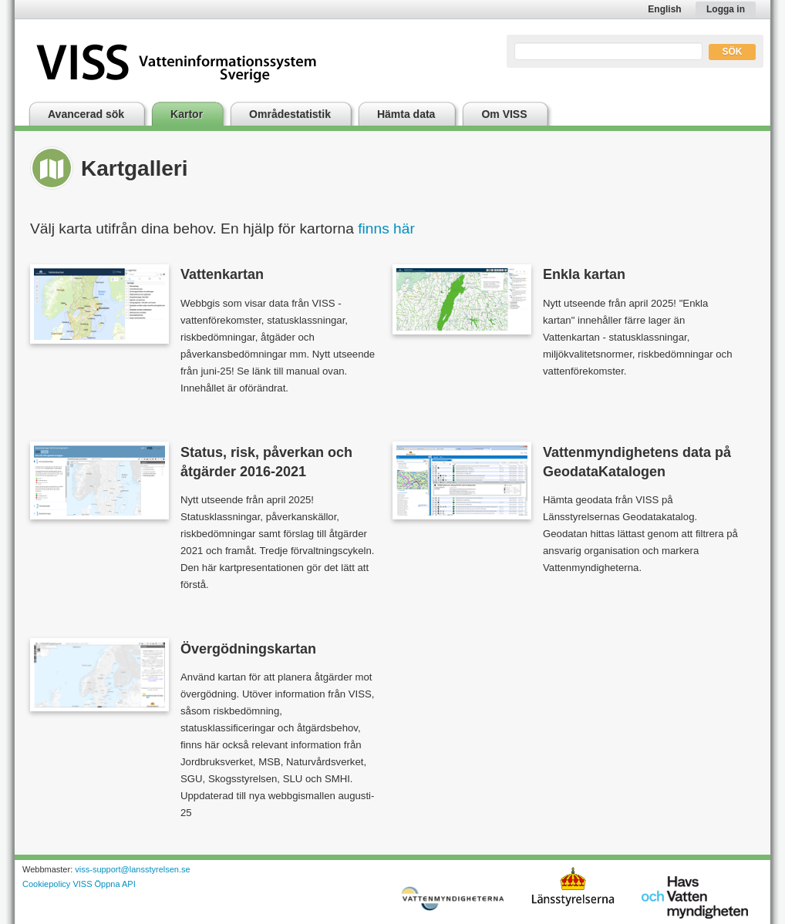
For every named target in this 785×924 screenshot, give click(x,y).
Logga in (725, 9)
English (664, 9)
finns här (386, 228)
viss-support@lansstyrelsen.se (132, 869)
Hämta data (406, 114)
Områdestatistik (290, 114)
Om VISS (504, 114)
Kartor (186, 114)
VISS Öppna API (103, 884)
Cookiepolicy (46, 884)
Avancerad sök (86, 114)
